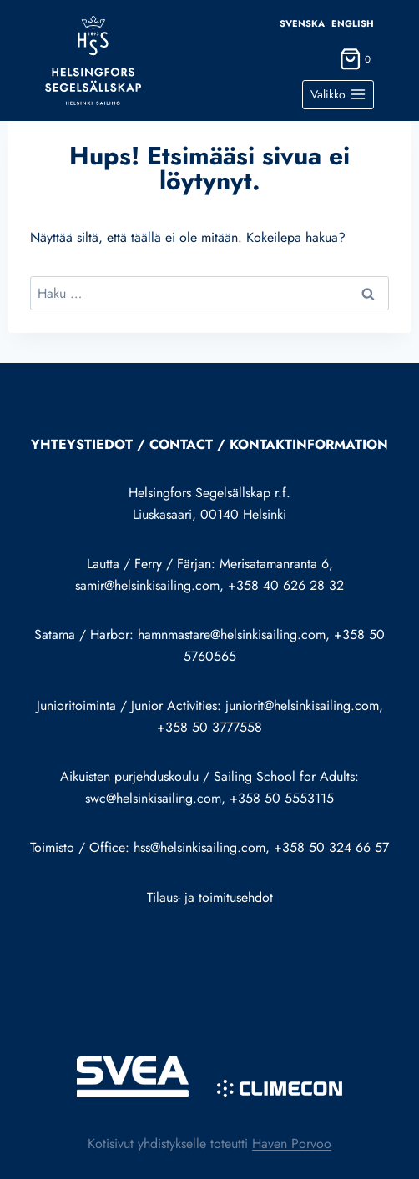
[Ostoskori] (356, 63)
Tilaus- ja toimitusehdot (210, 897)
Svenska (302, 23)
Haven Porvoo (291, 1143)
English (352, 23)
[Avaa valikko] (338, 95)
